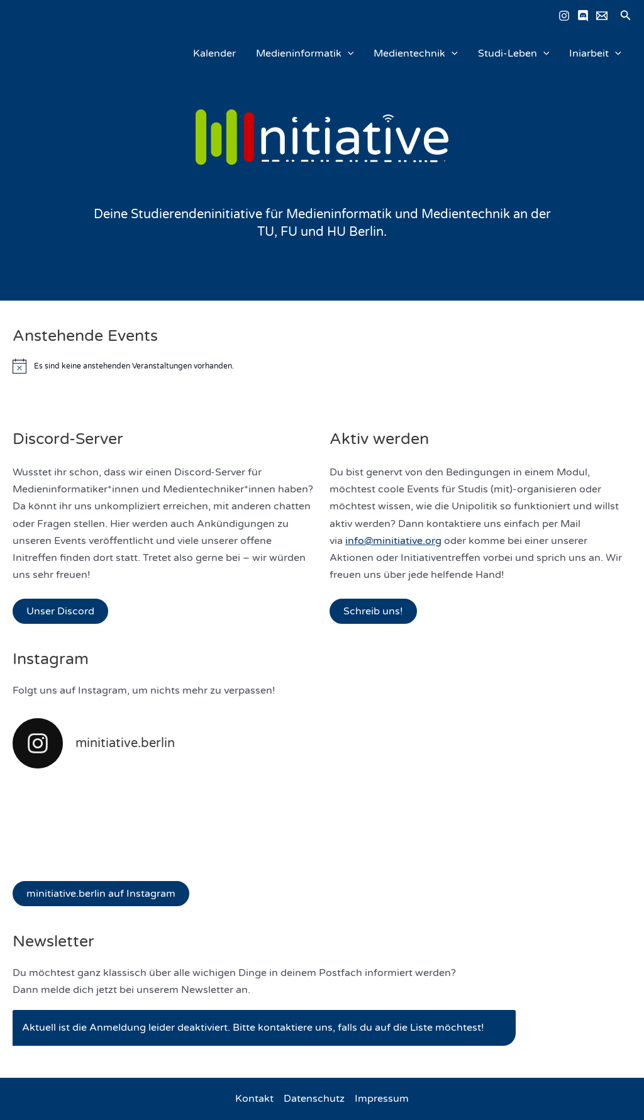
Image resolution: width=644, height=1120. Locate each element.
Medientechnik (416, 53)
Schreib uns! (373, 611)
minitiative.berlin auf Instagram (100, 893)
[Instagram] (564, 15)
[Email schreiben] (602, 15)
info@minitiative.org (393, 541)
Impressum (382, 1098)
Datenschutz (314, 1098)
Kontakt (254, 1098)
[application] (347, 53)
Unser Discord (60, 611)
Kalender (214, 53)
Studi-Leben (514, 53)
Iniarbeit (595, 53)
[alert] (322, 366)
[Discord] (583, 15)
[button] (625, 16)
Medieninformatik (305, 53)
